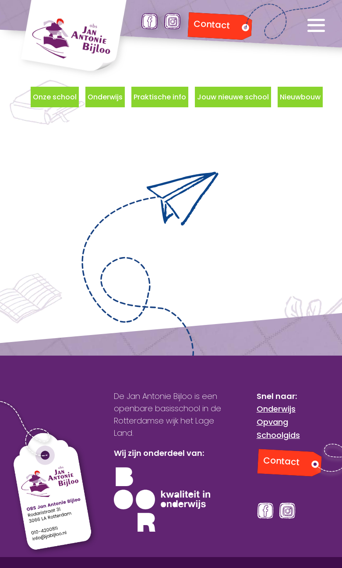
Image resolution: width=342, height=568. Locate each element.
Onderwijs (105, 97)
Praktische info (160, 97)
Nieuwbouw (300, 97)
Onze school (55, 97)
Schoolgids (278, 435)
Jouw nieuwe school (233, 97)
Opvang (272, 421)
